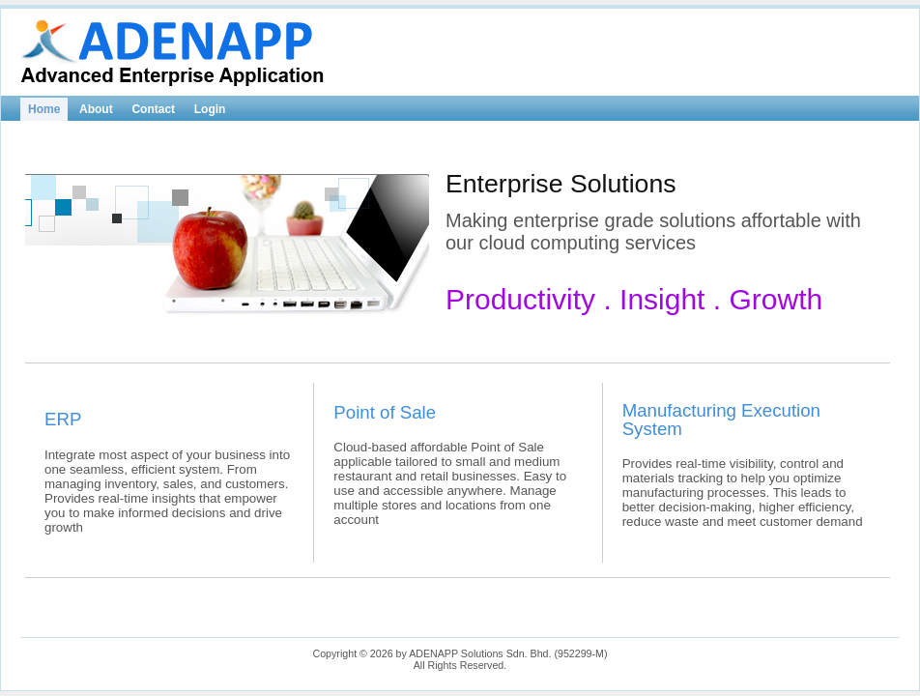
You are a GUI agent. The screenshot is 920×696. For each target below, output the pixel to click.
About (96, 109)
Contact (153, 109)
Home (44, 109)
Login (210, 109)
